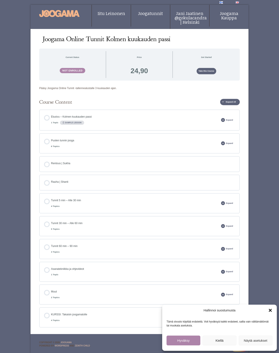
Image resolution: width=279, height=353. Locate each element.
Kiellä (220, 340)
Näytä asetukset (255, 340)
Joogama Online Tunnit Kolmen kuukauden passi (106, 39)
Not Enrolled (72, 70)
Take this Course (206, 71)
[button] (270, 310)
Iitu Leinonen (111, 13)
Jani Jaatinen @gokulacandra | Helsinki (191, 17)
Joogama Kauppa (229, 15)
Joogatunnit (150, 13)
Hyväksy (183, 340)
